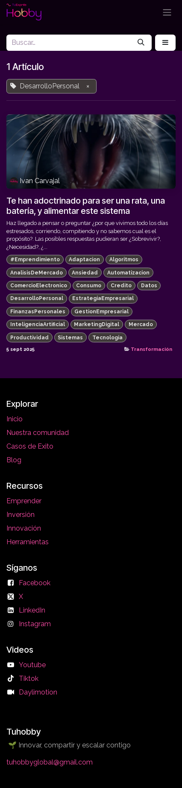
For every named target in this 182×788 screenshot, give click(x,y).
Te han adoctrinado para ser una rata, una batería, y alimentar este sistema (85, 206)
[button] (165, 43)
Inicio (14, 419)
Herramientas (27, 542)
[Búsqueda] (141, 43)
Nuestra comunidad (37, 433)
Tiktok (28, 678)
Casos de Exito (29, 446)
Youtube (32, 665)
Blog (13, 460)
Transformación (151, 349)
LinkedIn (32, 610)
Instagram (35, 624)
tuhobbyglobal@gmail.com (49, 762)
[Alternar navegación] (167, 12)
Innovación (23, 528)
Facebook (34, 583)
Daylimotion (38, 692)
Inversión (20, 515)
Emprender (23, 501)
